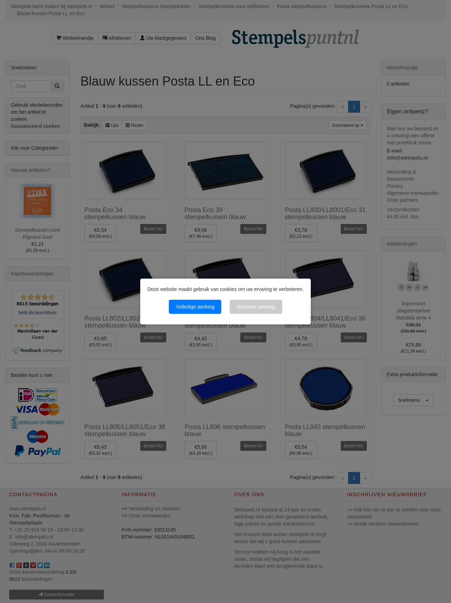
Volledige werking (195, 307)
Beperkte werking (256, 307)
